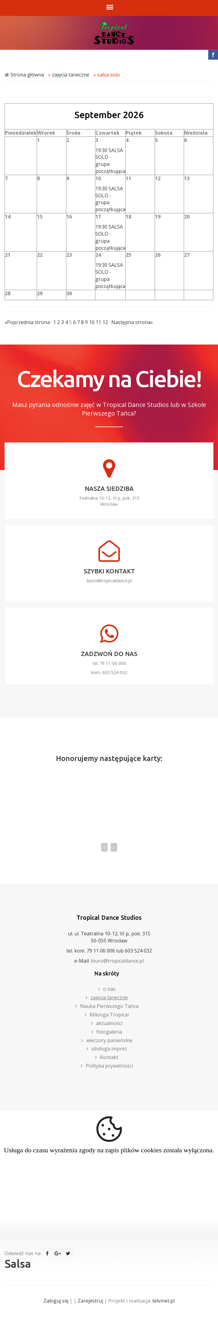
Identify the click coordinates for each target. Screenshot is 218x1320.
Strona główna (27, 74)
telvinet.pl (163, 1300)
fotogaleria (109, 1031)
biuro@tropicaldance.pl (109, 581)
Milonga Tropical (109, 1014)
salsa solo (108, 74)
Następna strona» (132, 322)
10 (91, 322)
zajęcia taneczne (70, 74)
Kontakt (109, 1057)
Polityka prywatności (109, 1065)
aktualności (109, 1023)
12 (105, 322)
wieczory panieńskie (109, 1040)
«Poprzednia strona (27, 322)
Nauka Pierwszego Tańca (109, 1006)
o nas (109, 989)
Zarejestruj (90, 1300)
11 (98, 322)
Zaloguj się (55, 1300)
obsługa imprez (109, 1048)
